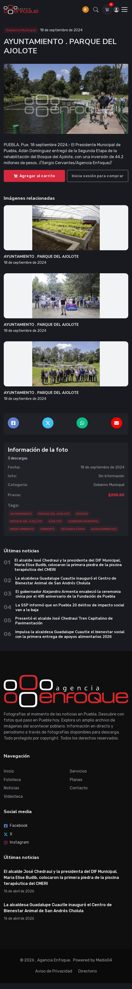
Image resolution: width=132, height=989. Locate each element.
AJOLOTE (55, 521)
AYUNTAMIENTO (21, 514)
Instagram (16, 842)
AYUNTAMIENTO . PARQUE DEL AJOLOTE (41, 256)
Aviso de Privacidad (53, 971)
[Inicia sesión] (116, 10)
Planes (76, 779)
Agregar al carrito (34, 176)
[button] (96, 10)
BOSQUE (82, 514)
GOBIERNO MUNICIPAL (83, 521)
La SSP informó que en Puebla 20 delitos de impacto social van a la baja (70, 607)
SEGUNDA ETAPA (73, 529)
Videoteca (13, 796)
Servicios (78, 771)
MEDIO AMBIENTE (22, 529)
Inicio (9, 771)
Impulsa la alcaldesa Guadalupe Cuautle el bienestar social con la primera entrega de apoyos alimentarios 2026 (69, 634)
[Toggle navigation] (124, 9)
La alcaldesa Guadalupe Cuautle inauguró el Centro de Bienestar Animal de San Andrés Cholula (65, 581)
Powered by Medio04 (92, 960)
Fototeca (12, 779)
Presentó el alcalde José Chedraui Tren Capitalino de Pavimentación (64, 621)
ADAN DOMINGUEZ (103, 529)
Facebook (16, 825)
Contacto (79, 788)
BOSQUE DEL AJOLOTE (26, 521)
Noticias (11, 788)
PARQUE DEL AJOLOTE (54, 514)
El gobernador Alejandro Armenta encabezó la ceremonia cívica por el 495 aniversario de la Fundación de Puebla (68, 594)
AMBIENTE (47, 529)
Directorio (87, 971)
